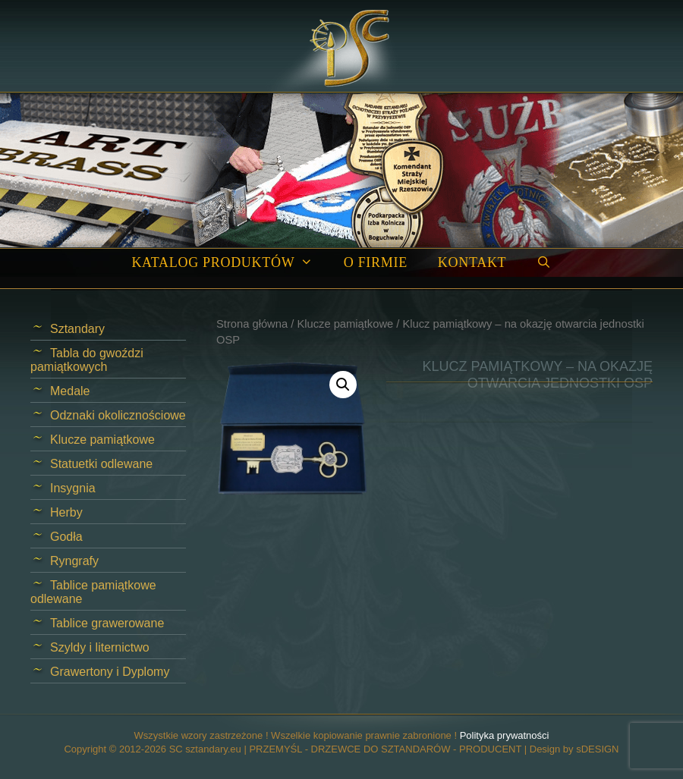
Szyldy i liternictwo (100, 647)
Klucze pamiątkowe (345, 324)
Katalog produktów (229, 263)
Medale (70, 391)
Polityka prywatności (504, 735)
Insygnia (73, 488)
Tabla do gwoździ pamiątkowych (86, 360)
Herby (66, 512)
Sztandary (77, 328)
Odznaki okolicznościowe (118, 415)
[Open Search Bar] (543, 263)
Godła (66, 536)
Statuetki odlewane (101, 463)
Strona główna (252, 324)
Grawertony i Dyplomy (109, 671)
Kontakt (472, 262)
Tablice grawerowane (107, 623)
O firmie (376, 262)
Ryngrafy (74, 560)
